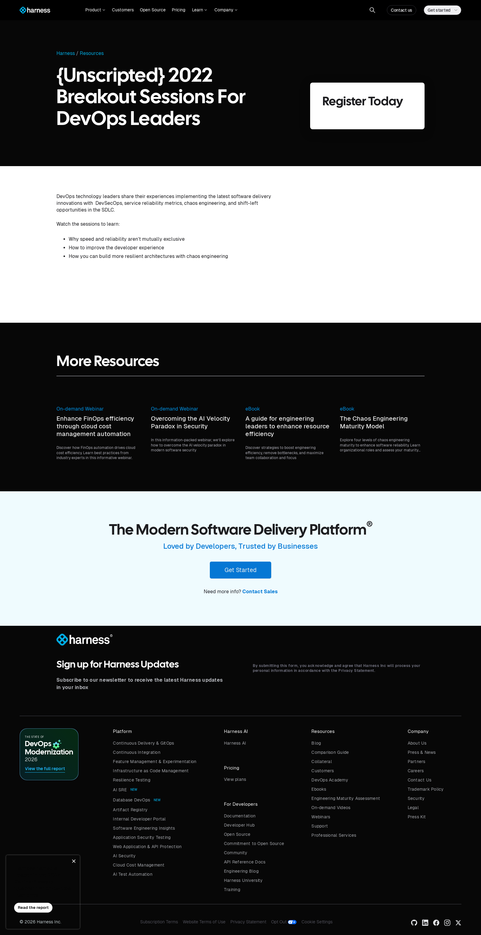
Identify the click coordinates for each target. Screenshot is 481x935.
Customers (123, 9)
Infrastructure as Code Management (151, 771)
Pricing (178, 9)
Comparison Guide (330, 752)
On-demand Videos (330, 807)
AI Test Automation (132, 874)
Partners (416, 761)
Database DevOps (131, 800)
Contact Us (420, 780)
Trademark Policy (426, 789)
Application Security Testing (142, 837)
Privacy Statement (248, 922)
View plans (235, 779)
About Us (417, 743)
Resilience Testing (131, 780)
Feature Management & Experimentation (154, 761)
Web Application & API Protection (147, 846)
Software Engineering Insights (144, 828)
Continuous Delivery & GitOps (143, 743)
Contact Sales (260, 591)
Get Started (240, 570)
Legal (413, 807)
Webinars (320, 817)
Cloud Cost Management (138, 865)
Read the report (33, 907)
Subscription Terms (159, 922)
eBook (252, 409)
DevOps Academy (329, 780)
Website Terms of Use (204, 922)
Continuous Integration (136, 752)
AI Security (124, 856)
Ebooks (318, 789)
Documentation (240, 816)
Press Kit (417, 817)
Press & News (422, 752)
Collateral (321, 761)
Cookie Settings (317, 921)
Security (416, 798)
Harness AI (235, 743)
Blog (316, 743)
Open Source (153, 9)
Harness (65, 53)
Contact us (401, 10)
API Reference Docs (245, 862)
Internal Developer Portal (139, 819)
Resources (92, 53)
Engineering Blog (241, 871)
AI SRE (120, 790)
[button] (95, 10)
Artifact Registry (130, 810)
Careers (416, 771)
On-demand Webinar (80, 409)
